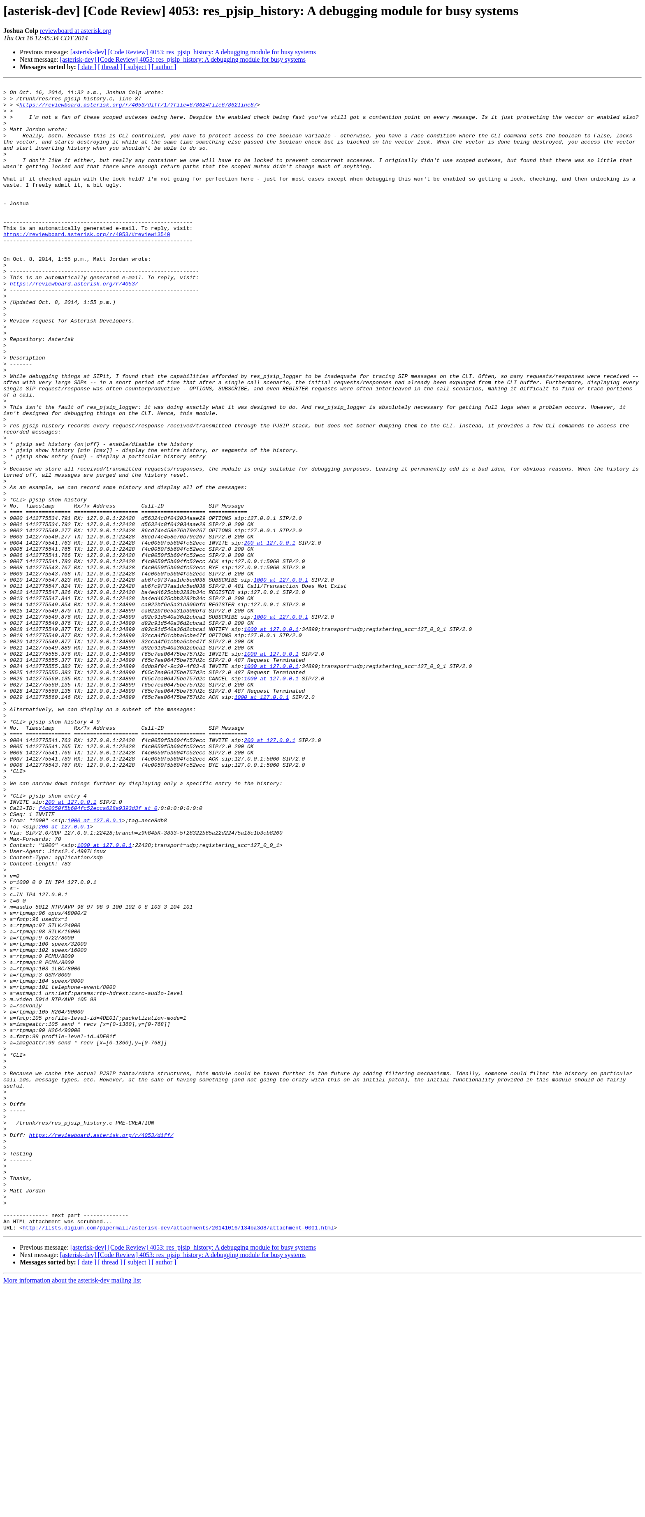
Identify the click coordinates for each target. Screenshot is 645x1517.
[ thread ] (110, 66)
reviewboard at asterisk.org (75, 30)
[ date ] (87, 66)
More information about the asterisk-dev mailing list (72, 1509)
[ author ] (164, 66)
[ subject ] (137, 66)
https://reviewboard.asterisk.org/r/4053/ (74, 324)
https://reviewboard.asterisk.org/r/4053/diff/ (101, 1346)
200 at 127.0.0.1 (269, 635)
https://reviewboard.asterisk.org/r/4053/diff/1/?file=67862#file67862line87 (138, 109)
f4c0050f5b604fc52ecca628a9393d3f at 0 (98, 953)
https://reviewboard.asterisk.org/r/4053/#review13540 (86, 265)
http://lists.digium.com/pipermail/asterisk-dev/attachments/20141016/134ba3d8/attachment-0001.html (178, 1457)
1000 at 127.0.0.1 (280, 679)
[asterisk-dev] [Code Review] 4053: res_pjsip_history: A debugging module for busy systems (193, 52)
